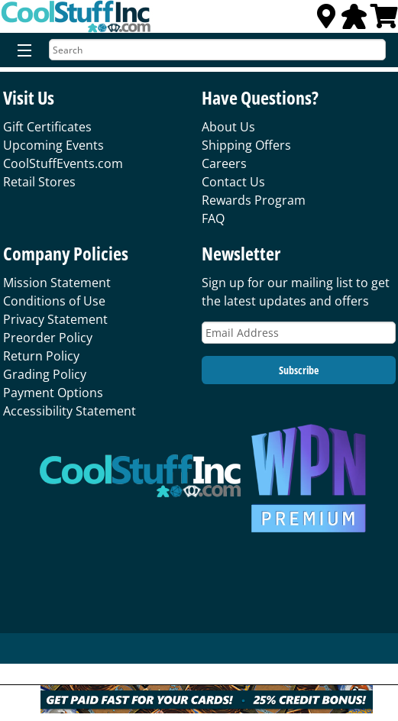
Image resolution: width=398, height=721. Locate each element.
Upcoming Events (53, 145)
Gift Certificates (47, 126)
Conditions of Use (54, 301)
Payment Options (53, 392)
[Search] (217, 49)
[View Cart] (384, 20)
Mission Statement (57, 282)
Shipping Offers (246, 145)
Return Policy (41, 356)
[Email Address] (299, 333)
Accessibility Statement (69, 411)
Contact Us (233, 181)
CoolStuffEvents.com (63, 163)
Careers (224, 163)
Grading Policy (44, 374)
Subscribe (299, 370)
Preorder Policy (47, 337)
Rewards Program (254, 200)
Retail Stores (39, 181)
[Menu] (21, 51)
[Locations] (326, 20)
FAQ (213, 218)
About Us (228, 126)
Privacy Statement (55, 319)
